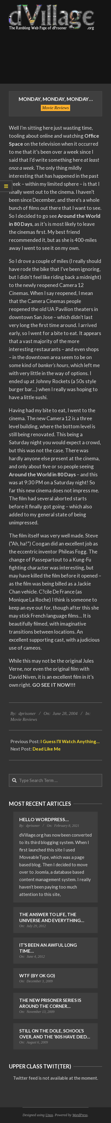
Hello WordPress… (44, 819)
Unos (49, 1115)
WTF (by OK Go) (37, 975)
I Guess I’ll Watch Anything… (70, 741)
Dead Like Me (47, 748)
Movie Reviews (55, 107)
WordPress (79, 1115)
